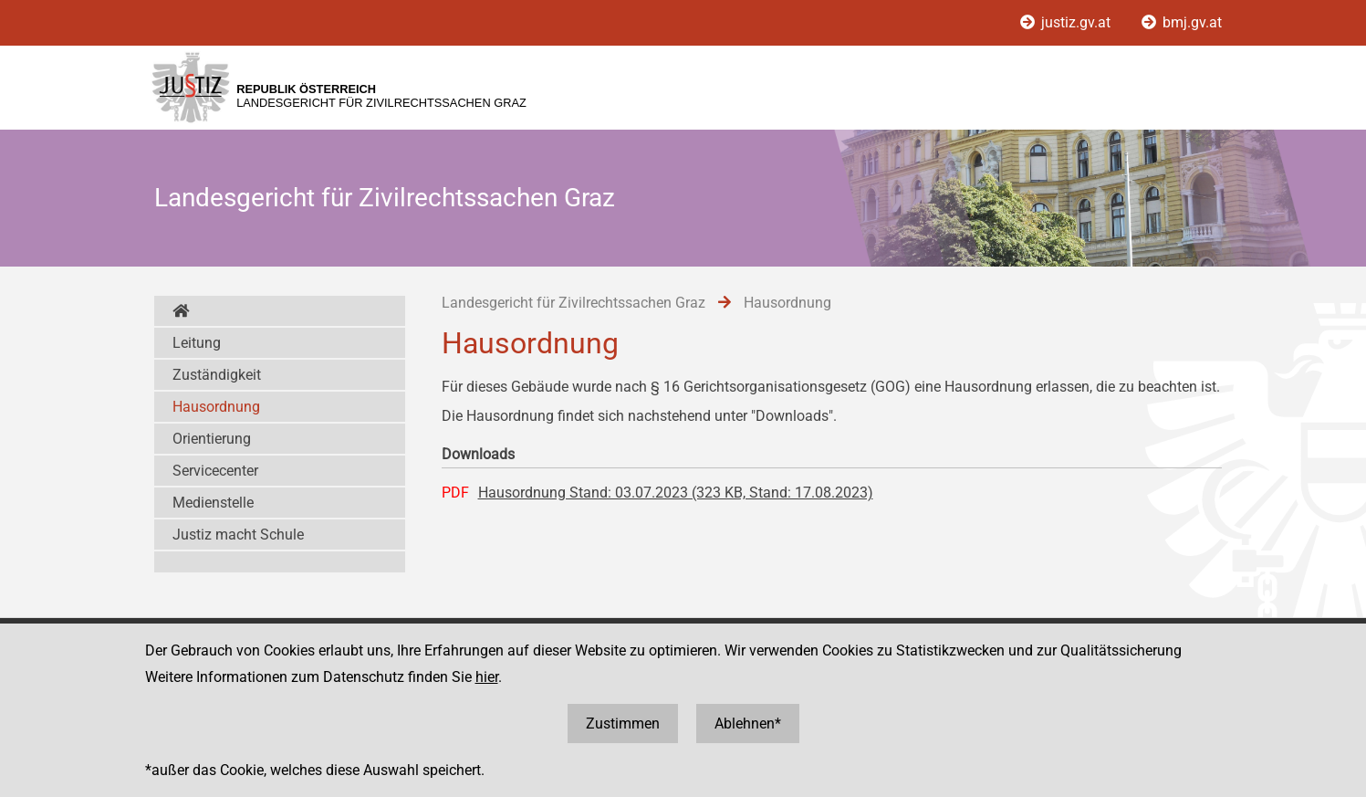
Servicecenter (215, 470)
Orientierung (211, 438)
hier (486, 677)
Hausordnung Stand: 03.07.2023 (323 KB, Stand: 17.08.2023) (675, 492)
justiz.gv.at (1067, 22)
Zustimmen (623, 723)
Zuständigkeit (216, 374)
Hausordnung (216, 406)
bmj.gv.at (1182, 22)
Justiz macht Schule (238, 534)
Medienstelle (213, 502)
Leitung (196, 342)
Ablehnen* (747, 723)
